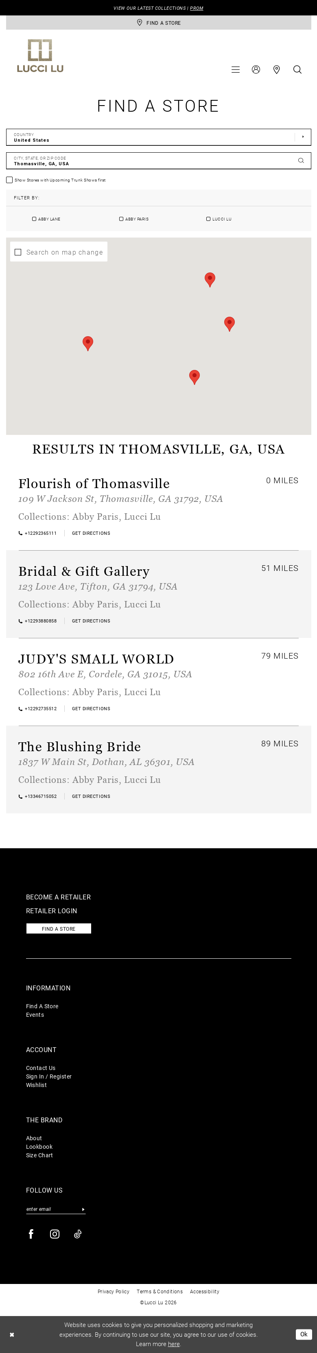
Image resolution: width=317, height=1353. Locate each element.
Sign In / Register (49, 1076)
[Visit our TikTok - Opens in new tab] (78, 1234)
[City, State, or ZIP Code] (158, 160)
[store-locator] (158, 22)
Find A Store (42, 1006)
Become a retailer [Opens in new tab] (58, 897)
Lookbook (39, 1146)
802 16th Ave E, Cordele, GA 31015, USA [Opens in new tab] (105, 674)
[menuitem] (235, 69)
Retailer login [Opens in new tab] (51, 910)
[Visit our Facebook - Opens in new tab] (31, 1234)
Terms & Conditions (160, 1291)
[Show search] (297, 69)
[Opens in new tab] (91, 533)
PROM (196, 8)
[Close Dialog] (12, 1334)
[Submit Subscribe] (83, 1209)
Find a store (59, 928)
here (174, 1344)
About (34, 1138)
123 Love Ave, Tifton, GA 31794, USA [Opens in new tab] (98, 586)
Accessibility (204, 1291)
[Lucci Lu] (40, 55)
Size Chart (39, 1155)
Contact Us (41, 1068)
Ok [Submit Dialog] (304, 1334)
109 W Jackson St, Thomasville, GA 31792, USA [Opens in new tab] (120, 498)
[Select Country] (158, 137)
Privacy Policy (113, 1291)
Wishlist (36, 1085)
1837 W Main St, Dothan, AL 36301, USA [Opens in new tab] (106, 761)
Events (35, 1014)
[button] (235, 69)
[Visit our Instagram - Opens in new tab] (55, 1234)
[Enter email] (56, 1209)
